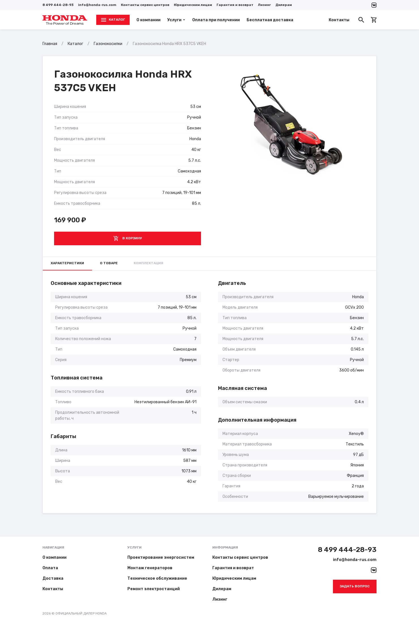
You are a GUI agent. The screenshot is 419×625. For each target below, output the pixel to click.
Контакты (339, 20)
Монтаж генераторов (149, 568)
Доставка (52, 578)
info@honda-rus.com (97, 5)
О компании (148, 20)
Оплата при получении (216, 20)
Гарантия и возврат (235, 5)
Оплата (50, 568)
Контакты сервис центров (145, 5)
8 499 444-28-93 (58, 5)
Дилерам (283, 5)
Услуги (176, 20)
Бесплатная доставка (270, 20)
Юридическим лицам (193, 5)
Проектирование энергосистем (160, 557)
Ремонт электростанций (153, 588)
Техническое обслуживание (157, 578)
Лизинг (264, 5)
